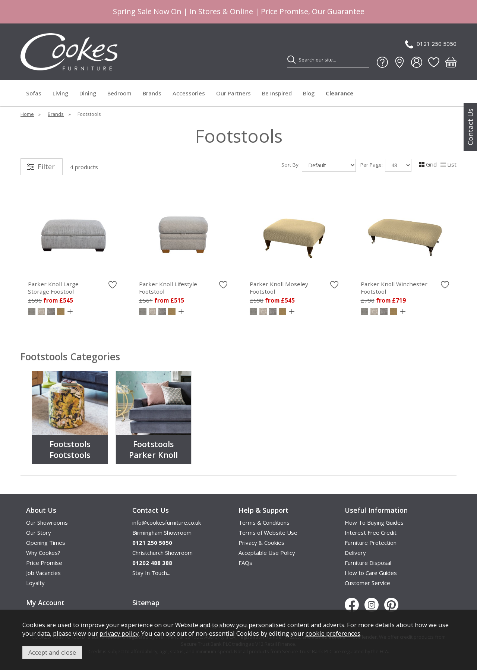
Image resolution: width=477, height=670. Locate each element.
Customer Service (367, 583)
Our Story (38, 532)
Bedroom (119, 93)
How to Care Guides (371, 572)
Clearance (339, 93)
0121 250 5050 (431, 44)
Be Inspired (277, 93)
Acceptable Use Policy (266, 552)
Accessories (189, 93)
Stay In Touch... (151, 572)
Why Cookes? (43, 552)
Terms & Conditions (264, 522)
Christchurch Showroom (162, 552)
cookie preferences (333, 633)
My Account (45, 602)
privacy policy (119, 633)
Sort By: (318, 165)
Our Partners (233, 93)
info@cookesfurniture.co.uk (166, 522)
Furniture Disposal (368, 562)
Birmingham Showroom (162, 532)
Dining (87, 93)
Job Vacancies (43, 572)
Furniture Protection (371, 542)
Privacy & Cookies (261, 542)
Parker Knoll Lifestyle (183, 287)
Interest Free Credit (371, 532)
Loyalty (35, 583)
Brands (152, 93)
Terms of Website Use (267, 532)
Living (60, 93)
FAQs (245, 562)
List (448, 164)
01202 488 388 (152, 562)
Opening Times (45, 542)
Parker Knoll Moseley (294, 287)
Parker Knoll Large (72, 287)
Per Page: (385, 165)
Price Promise (44, 562)
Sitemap (145, 602)
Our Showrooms (47, 522)
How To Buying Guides (374, 522)
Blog (309, 93)
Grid (428, 164)
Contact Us (470, 126)
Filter (46, 166)
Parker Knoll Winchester (405, 287)
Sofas (33, 93)
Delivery (355, 552)
